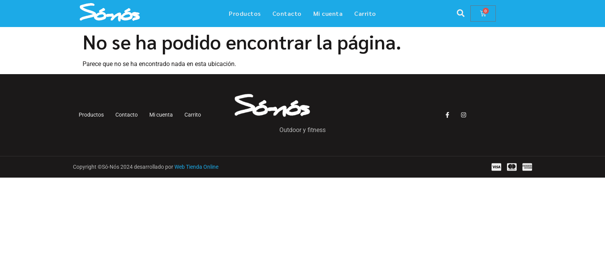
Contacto (287, 13)
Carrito (365, 13)
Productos (245, 13)
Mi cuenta (328, 13)
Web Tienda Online (196, 167)
